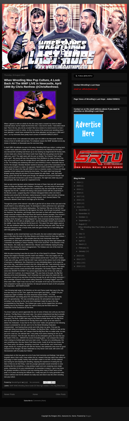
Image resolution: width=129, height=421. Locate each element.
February (82, 248)
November (83, 213)
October (82, 217)
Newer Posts (9, 394)
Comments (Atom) (39, 401)
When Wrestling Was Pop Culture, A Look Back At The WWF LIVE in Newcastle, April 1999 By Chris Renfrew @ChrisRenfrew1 (32, 83)
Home (35, 394)
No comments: (35, 382)
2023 (79, 186)
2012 (79, 259)
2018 (79, 193)
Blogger (88, 416)
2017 (79, 196)
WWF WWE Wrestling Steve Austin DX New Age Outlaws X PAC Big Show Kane (37, 386)
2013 (79, 256)
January (82, 251)
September (83, 220)
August (82, 224)
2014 (79, 207)
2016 (79, 200)
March (81, 244)
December (83, 210)
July (80, 234)
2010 (79, 266)
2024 (79, 182)
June (81, 237)
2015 (79, 203)
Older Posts (61, 394)
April (81, 241)
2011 (79, 263)
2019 (79, 189)
